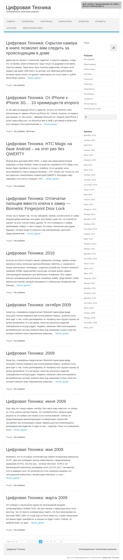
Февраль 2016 (90, 209)
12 (48, 542)
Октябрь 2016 (90, 180)
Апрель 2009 (89, 313)
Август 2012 (89, 263)
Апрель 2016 (89, 199)
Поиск (86, 43)
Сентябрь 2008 (90, 323)
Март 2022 (88, 155)
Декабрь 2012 (90, 254)
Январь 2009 (89, 318)
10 (40, 542)
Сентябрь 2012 (90, 258)
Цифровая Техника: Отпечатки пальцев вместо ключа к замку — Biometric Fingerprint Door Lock (38, 203)
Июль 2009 (88, 308)
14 (55, 542)
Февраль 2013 (90, 244)
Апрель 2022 (89, 150)
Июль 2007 (88, 327)
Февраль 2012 (90, 278)
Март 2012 (88, 273)
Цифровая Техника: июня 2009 (36, 401)
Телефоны (83, 21)
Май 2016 (88, 194)
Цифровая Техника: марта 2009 (36, 497)
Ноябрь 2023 (89, 140)
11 (44, 542)
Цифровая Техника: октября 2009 (38, 305)
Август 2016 (89, 190)
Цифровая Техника (28, 7)
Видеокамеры (90, 64)
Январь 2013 (89, 249)
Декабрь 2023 (90, 135)
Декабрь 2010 (90, 298)
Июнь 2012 (88, 268)
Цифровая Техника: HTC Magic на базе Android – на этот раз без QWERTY (39, 148)
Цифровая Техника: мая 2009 (34, 449)
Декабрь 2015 (90, 219)
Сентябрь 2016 (90, 185)
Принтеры (30, 131)
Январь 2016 (89, 214)
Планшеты (100, 21)
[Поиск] (113, 48)
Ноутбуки (11, 28)
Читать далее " (34, 78)
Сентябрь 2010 (90, 303)
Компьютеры (65, 21)
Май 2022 (88, 145)
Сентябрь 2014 (90, 229)
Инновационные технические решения (22, 12)
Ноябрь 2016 (89, 175)
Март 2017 (88, 170)
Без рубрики (19, 85)
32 (61, 542)
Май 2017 (88, 165)
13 (51, 542)
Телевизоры (27, 21)
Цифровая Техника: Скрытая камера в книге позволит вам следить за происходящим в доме (41, 48)
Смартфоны (46, 21)
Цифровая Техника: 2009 (30, 353)
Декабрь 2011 (90, 288)
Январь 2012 (89, 283)
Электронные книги (33, 28)
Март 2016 (88, 204)
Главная (11, 21)
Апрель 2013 (89, 234)
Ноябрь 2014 (89, 224)
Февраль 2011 (90, 293)
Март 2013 (88, 239)
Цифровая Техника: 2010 (30, 253)
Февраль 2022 (90, 160)
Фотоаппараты (90, 104)
